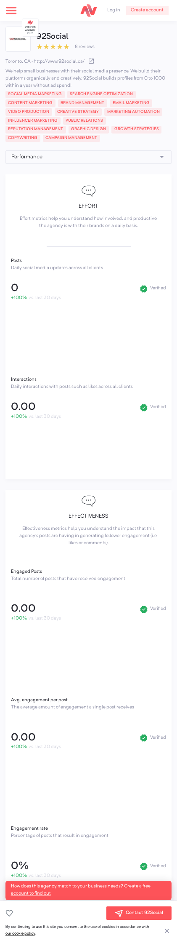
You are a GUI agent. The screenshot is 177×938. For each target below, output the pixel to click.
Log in (113, 10)
